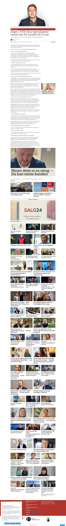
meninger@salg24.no (34, 512)
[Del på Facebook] (52, 42)
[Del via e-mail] (54, 42)
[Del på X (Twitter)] (53, 42)
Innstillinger (62, 525)
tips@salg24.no (33, 510)
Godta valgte (13, 523)
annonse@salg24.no (33, 514)
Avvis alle (18, 523)
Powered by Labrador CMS (33, 524)
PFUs (51, 503)
